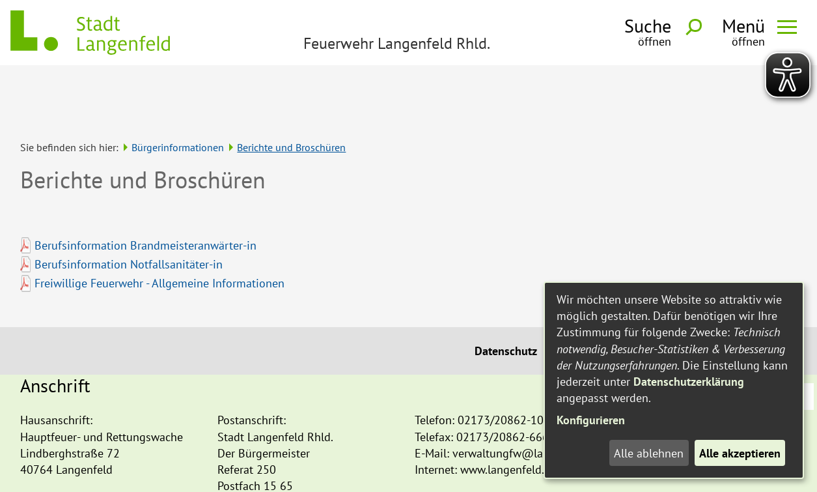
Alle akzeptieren (740, 453)
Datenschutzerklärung (688, 381)
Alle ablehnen (649, 453)
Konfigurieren (591, 419)
